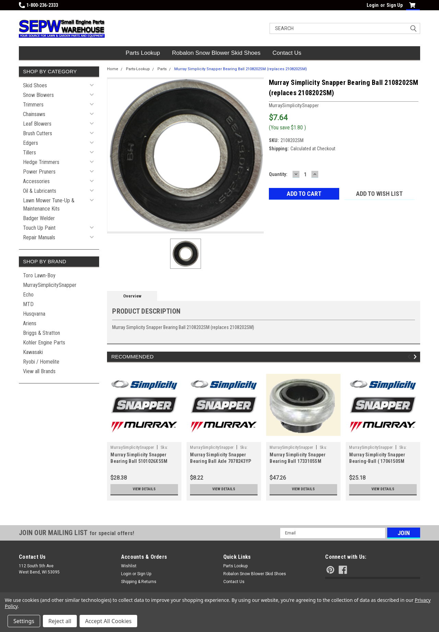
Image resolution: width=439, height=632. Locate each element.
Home (112, 69)
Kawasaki (33, 352)
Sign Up (395, 5)
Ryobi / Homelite (41, 361)
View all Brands (39, 371)
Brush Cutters (37, 133)
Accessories (36, 181)
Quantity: (278, 174)
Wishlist (129, 566)
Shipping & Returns (138, 581)
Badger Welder (39, 218)
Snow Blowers (38, 95)
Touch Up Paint (39, 228)
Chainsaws (34, 114)
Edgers (30, 143)
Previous (410, 356)
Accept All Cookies (108, 621)
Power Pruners (39, 171)
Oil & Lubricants (39, 191)
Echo (28, 294)
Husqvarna (34, 314)
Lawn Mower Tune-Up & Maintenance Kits (48, 204)
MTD (28, 304)
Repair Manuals (39, 237)
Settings (23, 621)
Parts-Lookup (138, 69)
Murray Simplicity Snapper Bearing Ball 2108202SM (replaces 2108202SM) (240, 69)
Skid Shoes (35, 85)
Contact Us (287, 53)
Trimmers (33, 104)
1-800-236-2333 (38, 5)
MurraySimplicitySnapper (49, 285)
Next (416, 356)
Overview (132, 296)
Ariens (29, 323)
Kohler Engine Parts (44, 342)
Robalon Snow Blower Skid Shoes (216, 53)
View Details (144, 489)
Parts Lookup (143, 53)
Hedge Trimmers (41, 162)
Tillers (29, 152)
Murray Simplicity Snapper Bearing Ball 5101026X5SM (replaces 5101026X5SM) (138, 461)
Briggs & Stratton (41, 333)
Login (373, 5)
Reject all (59, 621)
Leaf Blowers (37, 124)
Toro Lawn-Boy (39, 275)
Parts (162, 69)
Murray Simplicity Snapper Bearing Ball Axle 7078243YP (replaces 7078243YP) (220, 461)
